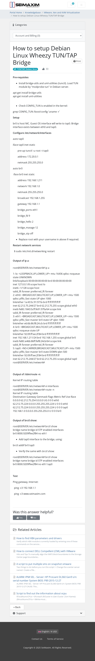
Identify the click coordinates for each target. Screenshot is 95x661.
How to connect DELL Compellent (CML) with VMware (47, 554)
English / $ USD (47, 631)
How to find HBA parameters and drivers (47, 541)
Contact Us (37, 638)
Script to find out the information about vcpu (47, 596)
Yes (20, 517)
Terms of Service (55, 638)
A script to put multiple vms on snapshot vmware (47, 566)
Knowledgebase (33, 12)
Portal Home (16, 12)
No (33, 517)
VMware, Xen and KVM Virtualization (62, 12)
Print (77, 61)
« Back (16, 607)
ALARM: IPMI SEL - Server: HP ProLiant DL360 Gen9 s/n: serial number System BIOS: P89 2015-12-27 (47, 581)
